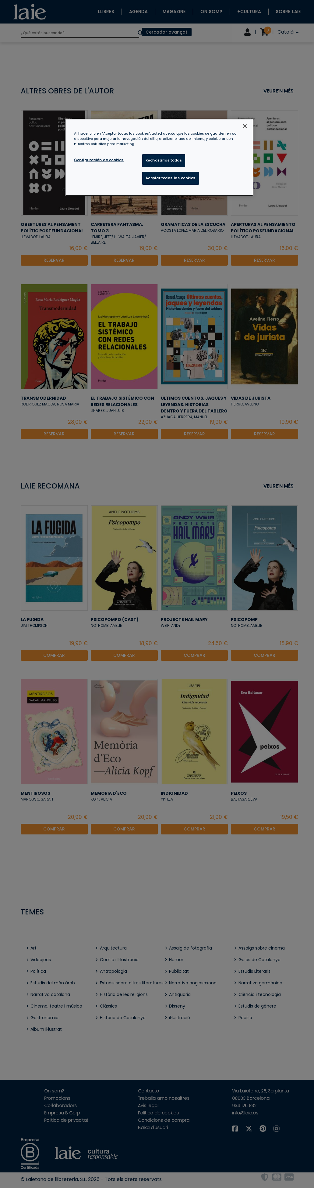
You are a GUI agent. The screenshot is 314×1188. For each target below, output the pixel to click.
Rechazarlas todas (164, 160)
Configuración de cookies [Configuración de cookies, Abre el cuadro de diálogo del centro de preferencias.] (99, 160)
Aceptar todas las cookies (171, 178)
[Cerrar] (245, 126)
